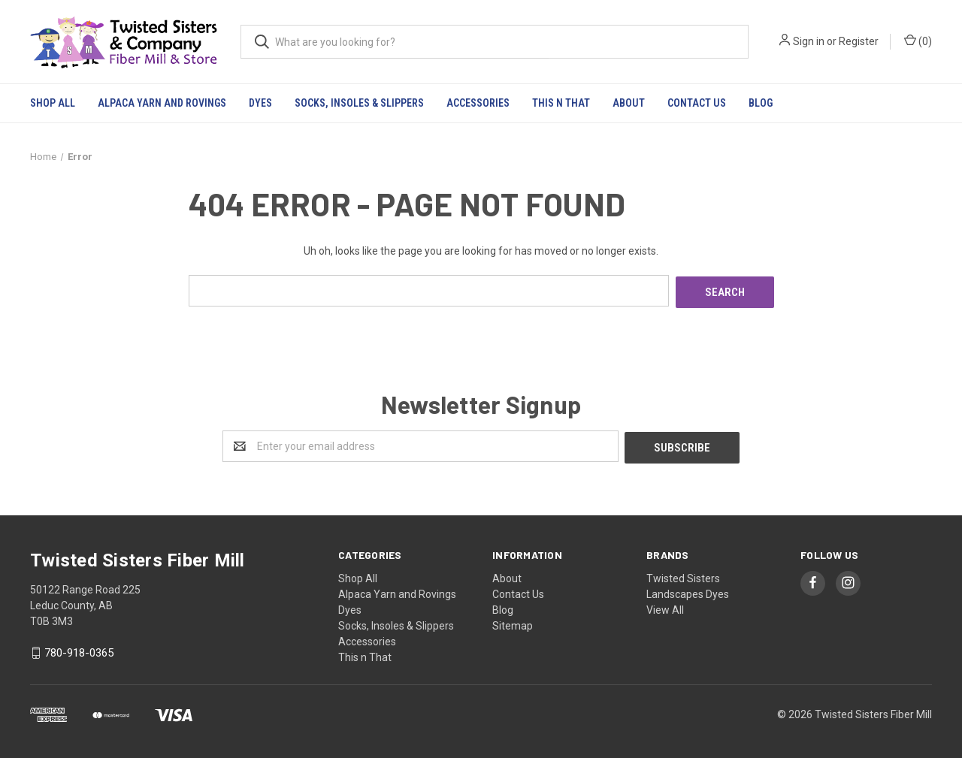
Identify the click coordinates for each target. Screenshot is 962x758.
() (918, 40)
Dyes (260, 103)
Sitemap (512, 622)
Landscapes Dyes (687, 590)
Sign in (808, 41)
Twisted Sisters (683, 575)
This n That (561, 103)
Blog (761, 103)
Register (859, 41)
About (629, 103)
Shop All (52, 103)
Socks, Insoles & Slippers (359, 103)
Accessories (478, 103)
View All (665, 606)
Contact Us (696, 103)
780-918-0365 (78, 650)
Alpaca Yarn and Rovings (162, 103)
